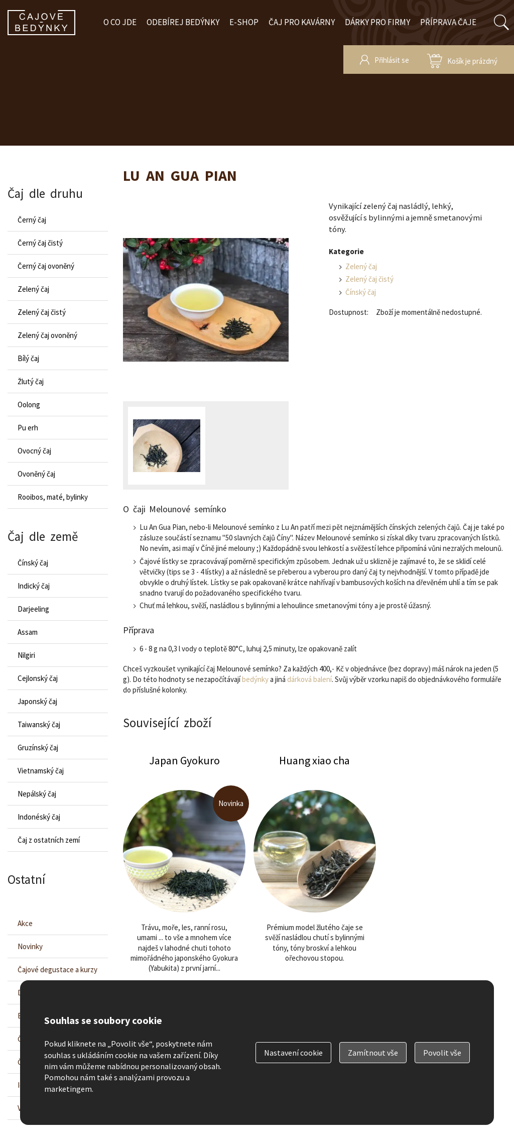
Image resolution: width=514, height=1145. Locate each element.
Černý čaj (32, 219)
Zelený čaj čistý (369, 279)
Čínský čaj (360, 292)
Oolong (29, 404)
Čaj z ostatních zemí (49, 840)
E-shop (244, 22)
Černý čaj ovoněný (46, 266)
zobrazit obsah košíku (462, 59)
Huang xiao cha (314, 881)
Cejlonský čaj (38, 678)
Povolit (442, 1053)
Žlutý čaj (31, 381)
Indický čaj (34, 586)
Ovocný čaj (34, 450)
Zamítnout (373, 1053)
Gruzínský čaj (38, 747)
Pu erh (28, 427)
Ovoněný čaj (36, 474)
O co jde (120, 22)
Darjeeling (33, 609)
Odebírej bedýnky (183, 22)
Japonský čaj (37, 701)
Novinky (30, 946)
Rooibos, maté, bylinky (53, 497)
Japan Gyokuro (184, 881)
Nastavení (293, 1053)
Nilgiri (26, 655)
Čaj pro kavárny (302, 22)
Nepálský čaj (37, 793)
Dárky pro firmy (377, 22)
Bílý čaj (28, 358)
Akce (25, 923)
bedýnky (255, 679)
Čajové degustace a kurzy (57, 969)
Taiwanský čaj (39, 724)
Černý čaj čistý (40, 243)
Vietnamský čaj (41, 770)
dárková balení (309, 679)
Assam (28, 632)
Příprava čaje (448, 22)
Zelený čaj (361, 266)
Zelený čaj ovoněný (47, 335)
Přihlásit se (391, 60)
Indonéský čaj (39, 817)
